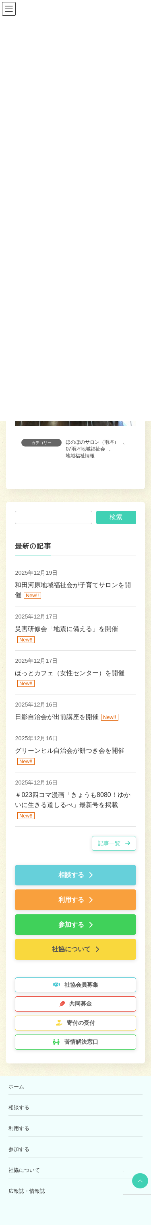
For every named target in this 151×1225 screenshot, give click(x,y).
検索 (116, 517)
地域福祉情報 (80, 456)
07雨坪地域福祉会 (85, 449)
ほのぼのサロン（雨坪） (92, 442)
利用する (18, 1128)
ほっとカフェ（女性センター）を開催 (69, 672)
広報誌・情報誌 (26, 1191)
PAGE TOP (138, 1180)
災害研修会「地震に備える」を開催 (66, 628)
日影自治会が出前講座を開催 (57, 716)
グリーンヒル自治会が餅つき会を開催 (69, 750)
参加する (18, 1149)
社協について (24, 1170)
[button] (114, 843)
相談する (18, 1107)
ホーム (16, 1087)
